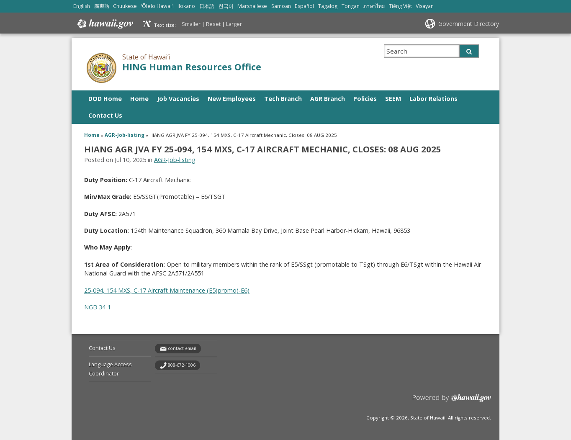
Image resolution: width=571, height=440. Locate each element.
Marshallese (252, 6)
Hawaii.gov (104, 24)
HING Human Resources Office (191, 66)
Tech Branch (283, 99)
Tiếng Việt (400, 6)
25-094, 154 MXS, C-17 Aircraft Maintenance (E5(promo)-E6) (166, 290)
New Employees (232, 99)
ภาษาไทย (374, 6)
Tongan (351, 6)
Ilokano (186, 6)
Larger (234, 24)
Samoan (281, 6)
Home (139, 99)
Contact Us (105, 115)
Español (304, 6)
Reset (213, 24)
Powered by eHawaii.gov (452, 401)
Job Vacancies (178, 99)
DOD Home (105, 99)
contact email (182, 348)
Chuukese (125, 6)
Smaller (191, 24)
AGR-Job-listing (124, 135)
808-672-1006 (181, 365)
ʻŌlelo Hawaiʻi (157, 6)
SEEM (393, 99)
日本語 (206, 6)
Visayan (425, 6)
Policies (365, 99)
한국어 (226, 6)
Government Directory (468, 24)
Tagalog (327, 6)
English (81, 6)
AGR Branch (327, 99)
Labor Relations (433, 99)
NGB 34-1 (97, 307)
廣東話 (101, 6)
